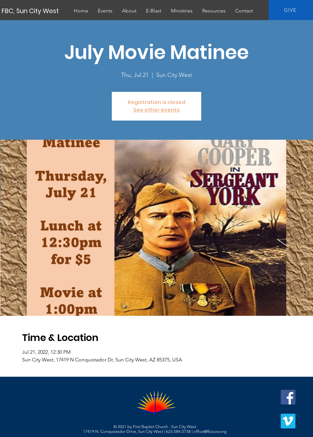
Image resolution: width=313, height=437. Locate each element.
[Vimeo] (288, 421)
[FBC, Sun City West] (31, 10)
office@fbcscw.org (210, 431)
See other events (156, 110)
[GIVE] (291, 10)
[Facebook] (288, 397)
